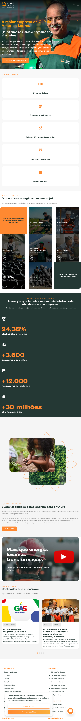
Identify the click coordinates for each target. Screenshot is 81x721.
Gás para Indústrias (57, 689)
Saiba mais (9, 536)
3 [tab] (41, 661)
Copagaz (7, 683)
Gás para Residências (58, 680)
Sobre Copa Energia (10, 680)
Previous (3, 34)
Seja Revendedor (56, 712)
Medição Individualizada (58, 702)
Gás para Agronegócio (58, 693)
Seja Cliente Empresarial (58, 715)
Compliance (8, 689)
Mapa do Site (8, 719)
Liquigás (6, 686)
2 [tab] (39, 661)
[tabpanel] (40, 34)
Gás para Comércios (57, 686)
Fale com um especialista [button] (15, 60)
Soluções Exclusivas (57, 699)
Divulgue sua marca (57, 719)
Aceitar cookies (29, 712)
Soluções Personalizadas (59, 696)
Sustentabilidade (9, 693)
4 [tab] (44, 661)
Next (77, 34)
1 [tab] (37, 661)
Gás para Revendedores (58, 683)
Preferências (28, 706)
